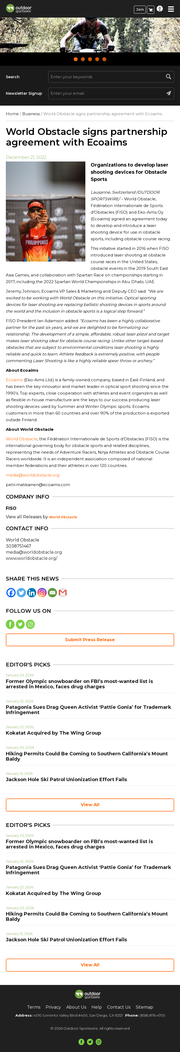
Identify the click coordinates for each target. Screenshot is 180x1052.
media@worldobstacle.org (32, 475)
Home (12, 113)
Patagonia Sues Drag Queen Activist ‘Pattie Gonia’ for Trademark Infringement (88, 709)
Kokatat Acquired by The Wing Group (53, 733)
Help (96, 1007)
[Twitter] (21, 592)
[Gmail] (62, 592)
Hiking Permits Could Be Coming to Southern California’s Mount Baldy (87, 756)
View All (90, 804)
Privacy (53, 1007)
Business (31, 113)
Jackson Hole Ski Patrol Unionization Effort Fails (66, 779)
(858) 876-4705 (152, 1015)
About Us (76, 1007)
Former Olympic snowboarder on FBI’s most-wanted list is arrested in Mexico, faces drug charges (79, 684)
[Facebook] (11, 592)
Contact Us (118, 1007)
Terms (33, 1007)
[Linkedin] (31, 592)
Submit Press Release (90, 639)
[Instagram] (42, 592)
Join (140, 9)
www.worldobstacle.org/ (31, 558)
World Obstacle (21, 438)
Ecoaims (14, 379)
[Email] (52, 592)
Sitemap (144, 1007)
